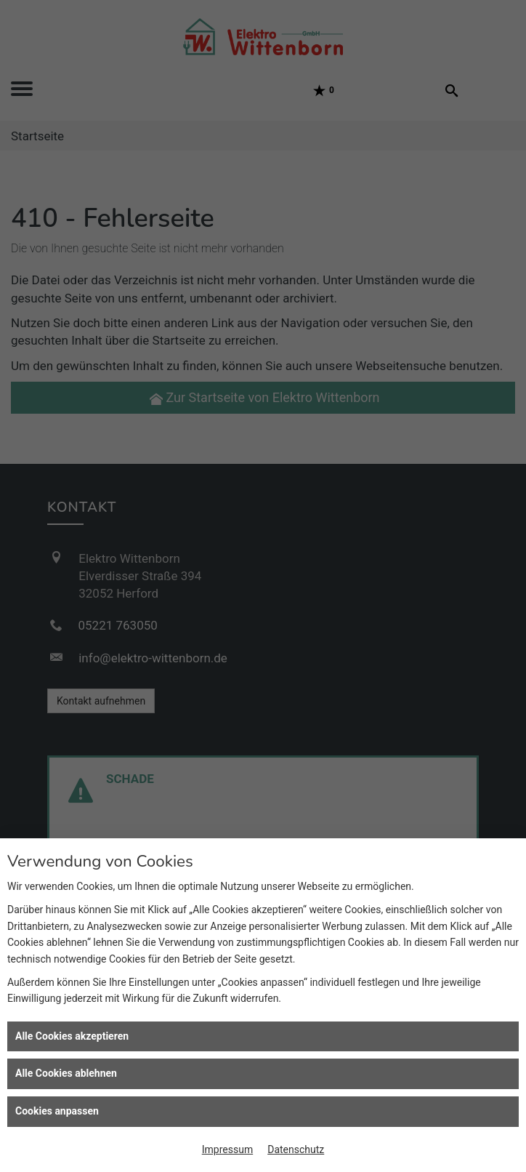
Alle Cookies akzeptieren (72, 1036)
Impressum (227, 1149)
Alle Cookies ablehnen (66, 1073)
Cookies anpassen (57, 1111)
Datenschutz (295, 1149)
